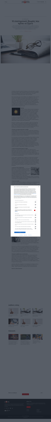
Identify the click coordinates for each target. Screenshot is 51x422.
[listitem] (25, 213)
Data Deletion (21, 235)
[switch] (35, 201)
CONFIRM (20, 232)
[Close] (39, 186)
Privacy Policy (30, 235)
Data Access (25, 235)
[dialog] (25, 211)
